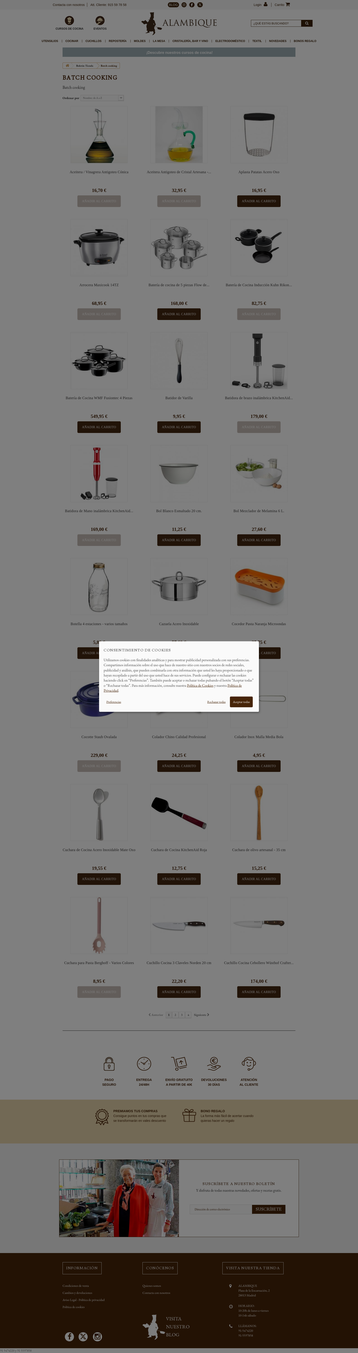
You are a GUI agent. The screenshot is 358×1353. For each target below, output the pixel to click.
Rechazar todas (216, 702)
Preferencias (113, 702)
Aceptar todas (241, 702)
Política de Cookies (200, 685)
